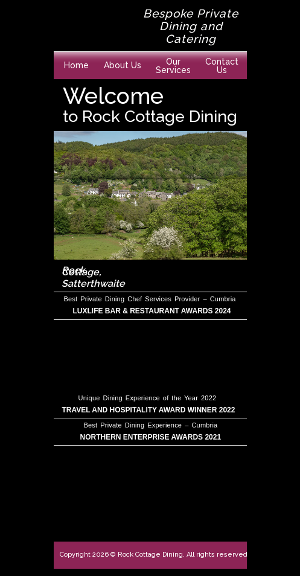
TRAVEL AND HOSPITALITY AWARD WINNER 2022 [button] (148, 410)
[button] (173, 61)
